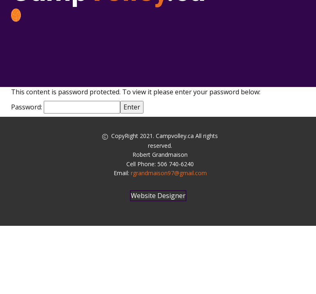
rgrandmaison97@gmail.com (169, 173)
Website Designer (158, 195)
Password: (65, 106)
